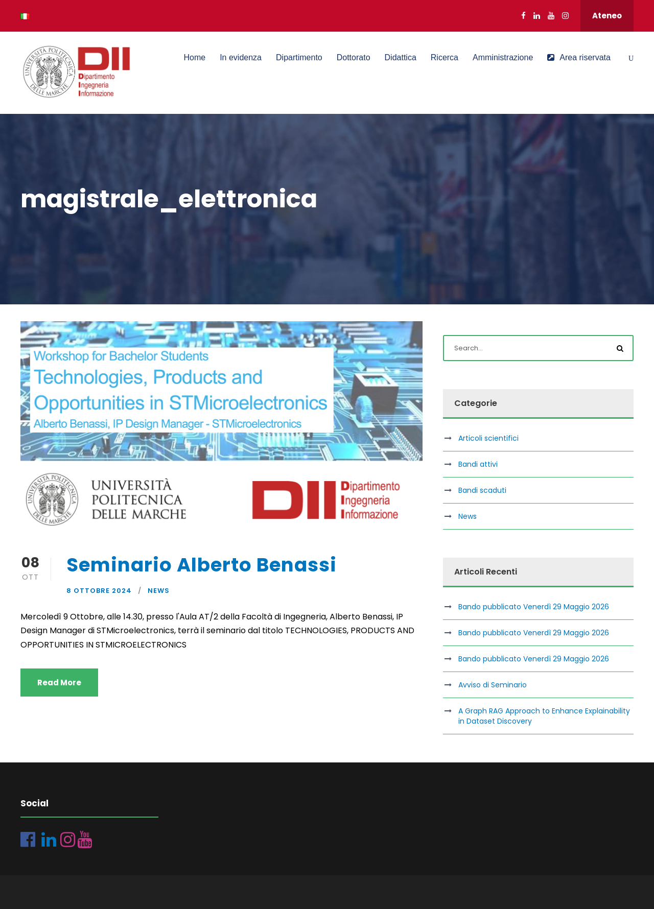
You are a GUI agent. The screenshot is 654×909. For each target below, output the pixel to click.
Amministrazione (503, 57)
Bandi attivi (478, 464)
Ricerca (444, 57)
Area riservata (579, 57)
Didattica (400, 57)
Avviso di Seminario (492, 685)
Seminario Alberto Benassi (201, 565)
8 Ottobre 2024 (99, 590)
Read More (59, 682)
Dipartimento (299, 57)
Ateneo (607, 15)
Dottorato (353, 57)
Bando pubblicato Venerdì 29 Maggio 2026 (533, 607)
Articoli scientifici (488, 438)
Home (194, 57)
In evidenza (241, 57)
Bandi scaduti (482, 490)
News (159, 590)
